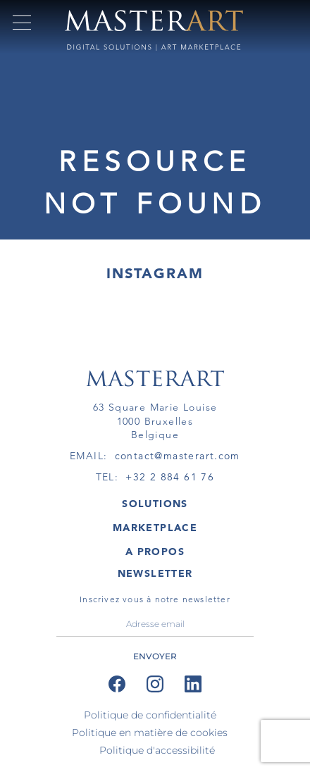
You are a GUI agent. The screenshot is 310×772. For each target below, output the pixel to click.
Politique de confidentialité (150, 715)
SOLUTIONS (155, 503)
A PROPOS (155, 551)
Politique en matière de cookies (150, 732)
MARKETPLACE (155, 527)
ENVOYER (155, 656)
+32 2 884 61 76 (169, 477)
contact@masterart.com (177, 455)
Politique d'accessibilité (157, 750)
